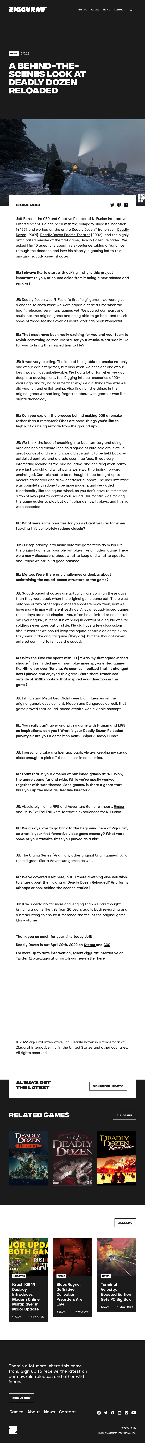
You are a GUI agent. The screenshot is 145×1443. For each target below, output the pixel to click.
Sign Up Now (21, 1397)
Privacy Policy (128, 1427)
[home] (28, 9)
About (95, 9)
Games (82, 9)
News (106, 9)
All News (125, 1222)
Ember (119, 806)
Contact (119, 9)
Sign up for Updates (108, 1086)
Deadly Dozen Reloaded (100, 240)
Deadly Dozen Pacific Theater (65, 235)
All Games (125, 1115)
